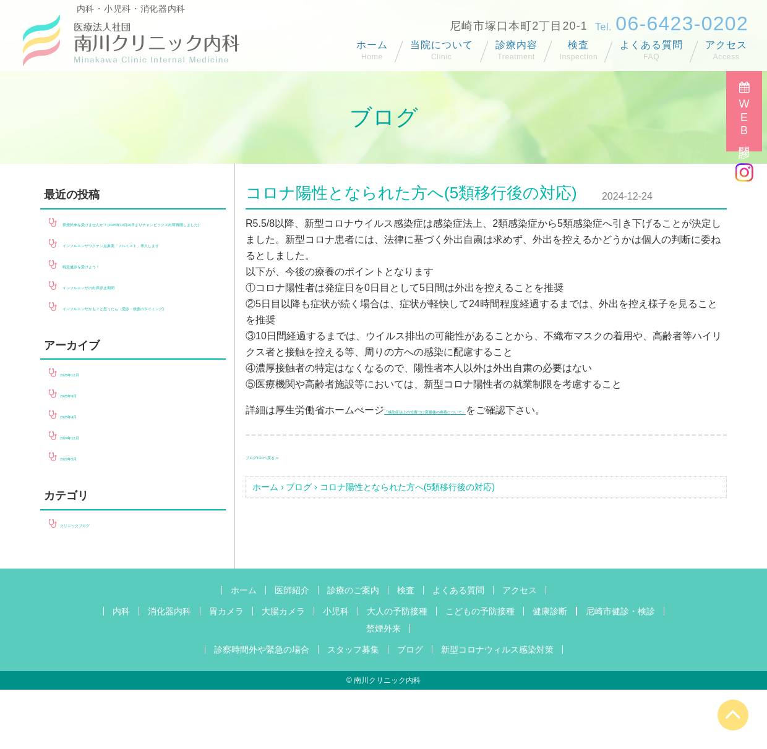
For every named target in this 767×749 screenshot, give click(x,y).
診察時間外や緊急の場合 (261, 709)
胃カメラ (226, 670)
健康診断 (550, 670)
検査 (578, 45)
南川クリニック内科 (387, 739)
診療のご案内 (353, 649)
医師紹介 (292, 649)
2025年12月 (86, 432)
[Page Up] (733, 715)
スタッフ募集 (353, 709)
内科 (121, 670)
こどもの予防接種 (480, 670)
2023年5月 (84, 516)
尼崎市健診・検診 (620, 670)
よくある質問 (651, 45)
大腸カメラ (283, 670)
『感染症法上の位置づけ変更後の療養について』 (493, 410)
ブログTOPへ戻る (285, 456)
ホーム (372, 45)
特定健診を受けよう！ (111, 309)
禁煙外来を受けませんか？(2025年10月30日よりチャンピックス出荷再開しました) (132, 238)
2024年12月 (86, 495)
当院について (441, 45)
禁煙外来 (383, 688)
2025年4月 (84, 474)
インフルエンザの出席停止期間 (131, 330)
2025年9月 (84, 453)
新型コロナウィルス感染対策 (497, 709)
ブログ (299, 487)
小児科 (336, 670)
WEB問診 (744, 119)
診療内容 (516, 45)
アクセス (726, 45)
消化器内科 (169, 670)
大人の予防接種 (397, 670)
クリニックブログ (99, 583)
